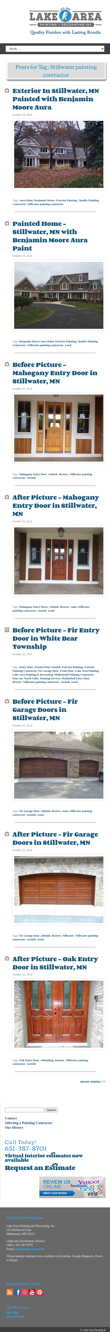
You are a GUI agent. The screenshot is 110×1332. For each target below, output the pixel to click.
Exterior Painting (66, 199)
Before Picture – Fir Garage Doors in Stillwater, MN (45, 706)
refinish (53, 472)
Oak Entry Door (29, 1055)
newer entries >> (93, 1077)
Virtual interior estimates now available (44, 1153)
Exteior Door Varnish (48, 663)
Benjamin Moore (44, 199)
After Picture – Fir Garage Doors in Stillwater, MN (55, 834)
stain (73, 604)
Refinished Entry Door (76, 674)
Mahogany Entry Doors (33, 604)
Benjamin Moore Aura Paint (36, 339)
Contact (11, 1113)
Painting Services (50, 674)
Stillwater (68, 931)
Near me (17, 674)
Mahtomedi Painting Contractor (74, 671)
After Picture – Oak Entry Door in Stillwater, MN (55, 958)
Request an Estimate (40, 1163)
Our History (14, 1123)
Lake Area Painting (87, 667)
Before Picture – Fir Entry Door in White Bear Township (55, 635)
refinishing (47, 1055)
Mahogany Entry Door (33, 472)
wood (68, 343)
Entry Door (26, 663)
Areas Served (15, 1311)
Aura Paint (26, 199)
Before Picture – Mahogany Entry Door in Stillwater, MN (54, 371)
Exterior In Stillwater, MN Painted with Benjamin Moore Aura (55, 99)
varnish (31, 475)
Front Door (67, 667)
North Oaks (31, 674)
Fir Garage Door (48, 667)
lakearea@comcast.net (29, 1244)
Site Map (12, 1307)
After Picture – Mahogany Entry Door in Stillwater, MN (55, 503)
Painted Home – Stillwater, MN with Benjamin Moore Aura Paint (49, 235)
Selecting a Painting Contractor (29, 1118)
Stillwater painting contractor (45, 203)
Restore (63, 472)
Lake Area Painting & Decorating (32, 671)
